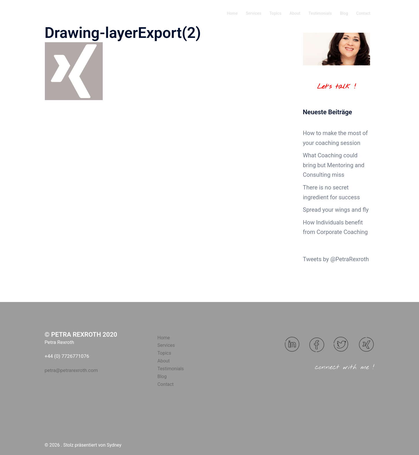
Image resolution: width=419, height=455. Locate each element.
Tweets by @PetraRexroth (336, 259)
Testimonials (320, 13)
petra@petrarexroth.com (71, 370)
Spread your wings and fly (336, 209)
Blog (344, 13)
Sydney (114, 445)
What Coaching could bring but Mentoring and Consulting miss (334, 165)
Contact (363, 13)
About (294, 13)
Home (232, 13)
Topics (275, 13)
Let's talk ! (336, 86)
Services (253, 13)
